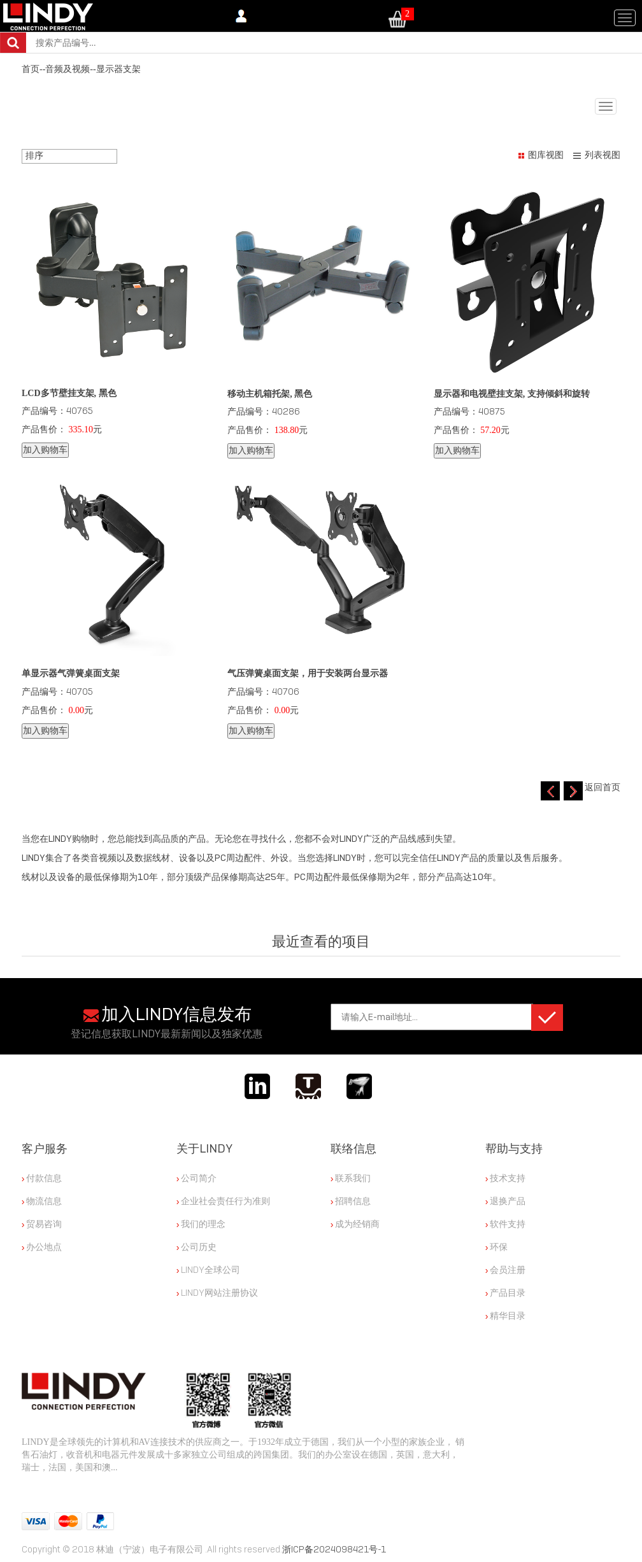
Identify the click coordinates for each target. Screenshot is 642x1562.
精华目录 (505, 1315)
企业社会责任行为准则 (223, 1201)
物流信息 (42, 1201)
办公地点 (42, 1247)
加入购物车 (45, 450)
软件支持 (505, 1224)
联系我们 (351, 1178)
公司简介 (196, 1178)
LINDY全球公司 (208, 1270)
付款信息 (42, 1178)
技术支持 (505, 1178)
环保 (496, 1247)
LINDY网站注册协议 (217, 1293)
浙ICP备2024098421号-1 (334, 1549)
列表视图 (602, 155)
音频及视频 (67, 69)
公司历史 (196, 1247)
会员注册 (505, 1270)
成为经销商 (355, 1224)
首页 (30, 69)
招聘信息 (351, 1201)
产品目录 (505, 1293)
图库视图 (546, 155)
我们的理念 (200, 1224)
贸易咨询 (42, 1224)
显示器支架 (118, 69)
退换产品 (505, 1201)
